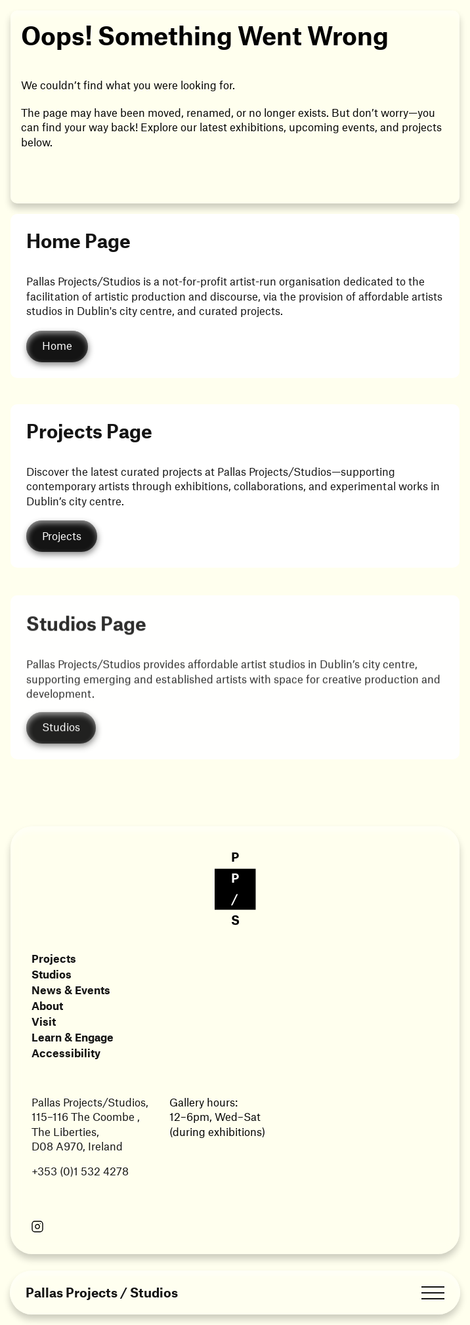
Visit (44, 1021)
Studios (52, 973)
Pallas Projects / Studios (102, 1292)
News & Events (71, 989)
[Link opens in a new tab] (37, 1227)
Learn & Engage (73, 1036)
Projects (54, 958)
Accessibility (66, 1052)
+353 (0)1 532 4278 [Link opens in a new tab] (80, 1170)
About (47, 1005)
